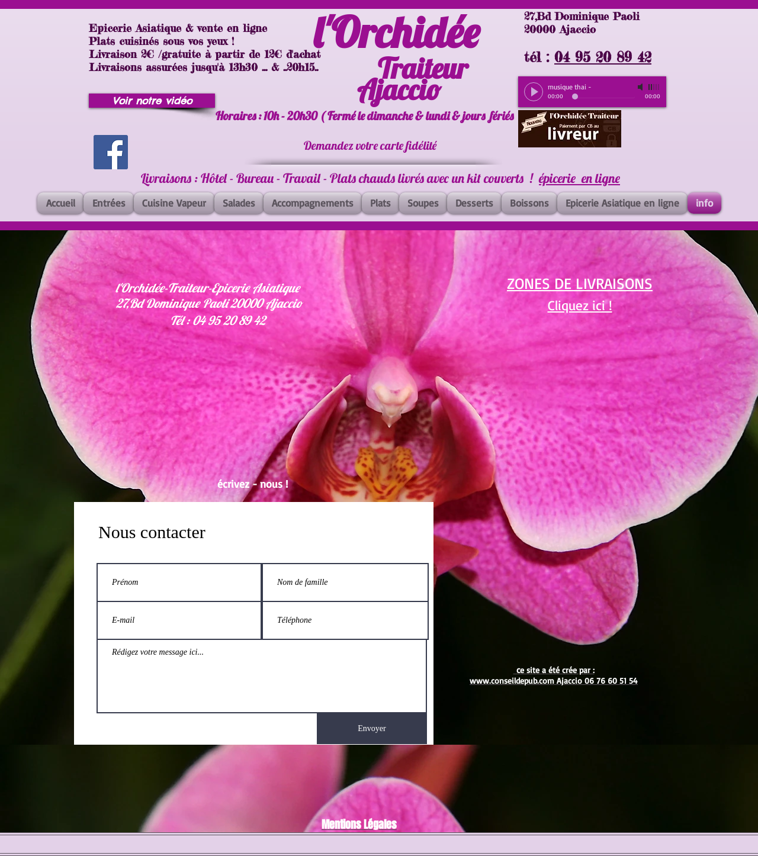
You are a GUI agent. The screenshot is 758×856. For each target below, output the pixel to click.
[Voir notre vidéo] (152, 101)
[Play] (533, 92)
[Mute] (641, 87)
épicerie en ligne (579, 178)
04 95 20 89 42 (602, 57)
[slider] (654, 87)
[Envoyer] (372, 728)
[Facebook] (111, 152)
